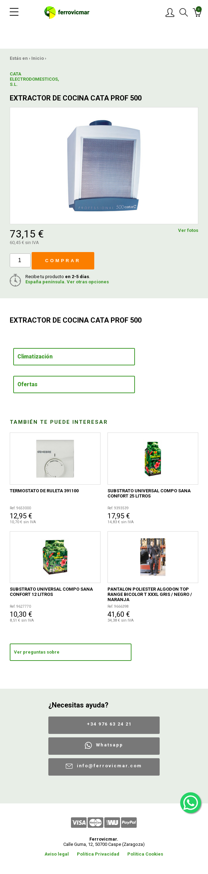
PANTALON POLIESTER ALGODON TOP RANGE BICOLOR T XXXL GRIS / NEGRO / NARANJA (149, 594)
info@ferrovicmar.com (109, 765)
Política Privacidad (98, 854)
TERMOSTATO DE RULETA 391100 (44, 490)
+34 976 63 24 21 (109, 724)
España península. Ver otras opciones (67, 281)
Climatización (35, 357)
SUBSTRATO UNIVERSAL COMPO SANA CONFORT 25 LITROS (149, 493)
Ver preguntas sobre (36, 652)
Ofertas (27, 384)
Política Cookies (145, 854)
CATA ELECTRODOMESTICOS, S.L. (27, 79)
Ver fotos (188, 230)
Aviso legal (57, 854)
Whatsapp (109, 744)
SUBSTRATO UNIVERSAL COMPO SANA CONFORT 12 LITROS (51, 591)
